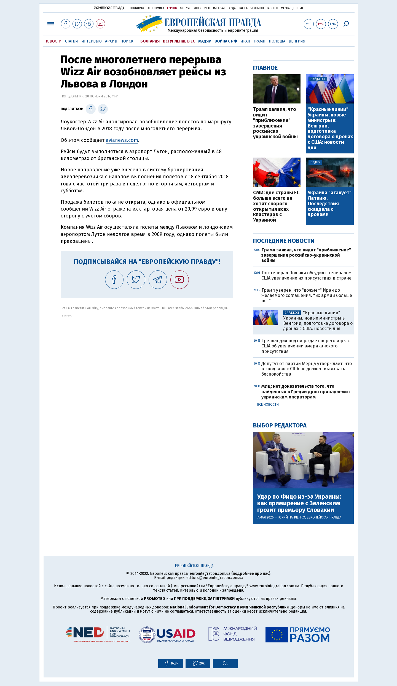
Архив (111, 41)
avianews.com (122, 140)
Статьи (71, 41)
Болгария (150, 41)
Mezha (285, 8)
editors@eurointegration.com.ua (214, 577)
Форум (185, 8)
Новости (53, 41)
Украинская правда (109, 8)
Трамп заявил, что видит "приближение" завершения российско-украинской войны (275, 123)
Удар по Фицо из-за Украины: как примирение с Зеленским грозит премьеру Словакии (299, 503)
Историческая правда (220, 8)
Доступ (298, 8)
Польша (277, 41)
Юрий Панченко (291, 517)
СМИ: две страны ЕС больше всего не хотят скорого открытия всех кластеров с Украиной (276, 206)
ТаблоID (272, 8)
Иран (245, 41)
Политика (137, 8)
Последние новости (284, 240)
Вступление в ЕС (179, 41)
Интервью (91, 41)
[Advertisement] (147, 355)
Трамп (259, 41)
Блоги (197, 8)
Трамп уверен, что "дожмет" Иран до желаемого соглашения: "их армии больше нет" (306, 295)
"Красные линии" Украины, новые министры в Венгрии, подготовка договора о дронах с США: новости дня (330, 128)
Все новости (268, 404)
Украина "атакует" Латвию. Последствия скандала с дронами (330, 203)
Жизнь (243, 8)
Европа (172, 8)
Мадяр (204, 41)
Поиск (126, 41)
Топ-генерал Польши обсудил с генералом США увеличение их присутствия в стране (306, 275)
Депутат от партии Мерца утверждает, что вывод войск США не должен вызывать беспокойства (306, 369)
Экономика (155, 8)
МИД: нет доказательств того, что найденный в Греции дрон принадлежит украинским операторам (305, 391)
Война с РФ (225, 41)
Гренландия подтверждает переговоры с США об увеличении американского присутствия (305, 346)
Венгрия (297, 41)
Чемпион (257, 8)
